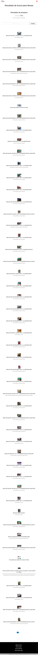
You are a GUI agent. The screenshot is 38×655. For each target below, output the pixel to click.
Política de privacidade (18, 654)
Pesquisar (33, 23)
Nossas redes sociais (19, 650)
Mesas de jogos (19, 646)
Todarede (28, 654)
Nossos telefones (18, 648)
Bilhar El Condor (19, 645)
